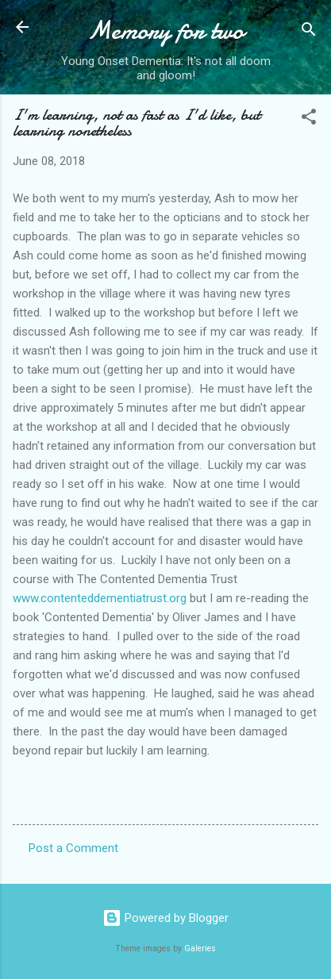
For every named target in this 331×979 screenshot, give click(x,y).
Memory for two (165, 30)
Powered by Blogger (165, 918)
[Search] (308, 32)
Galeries (200, 948)
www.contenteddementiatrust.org (100, 598)
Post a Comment (73, 848)
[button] (308, 119)
